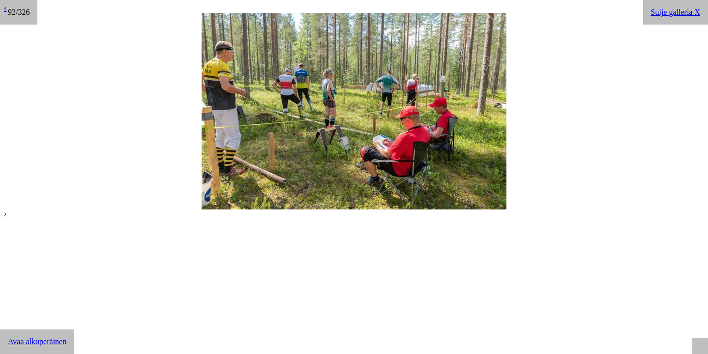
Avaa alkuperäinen (37, 341)
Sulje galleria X (675, 12)
